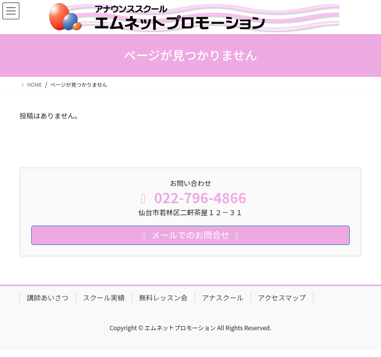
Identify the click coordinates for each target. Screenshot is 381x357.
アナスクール (223, 297)
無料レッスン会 (163, 297)
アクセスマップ (282, 297)
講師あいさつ (47, 297)
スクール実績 (104, 297)
